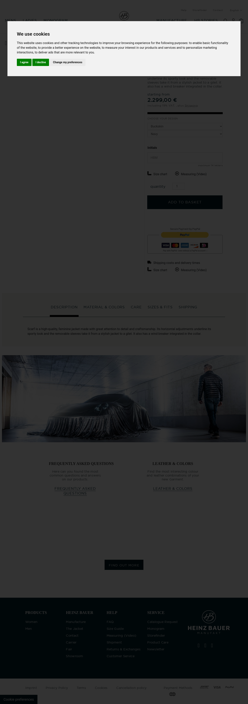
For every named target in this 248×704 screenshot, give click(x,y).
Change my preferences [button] (67, 62)
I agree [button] (24, 62)
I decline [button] (40, 62)
